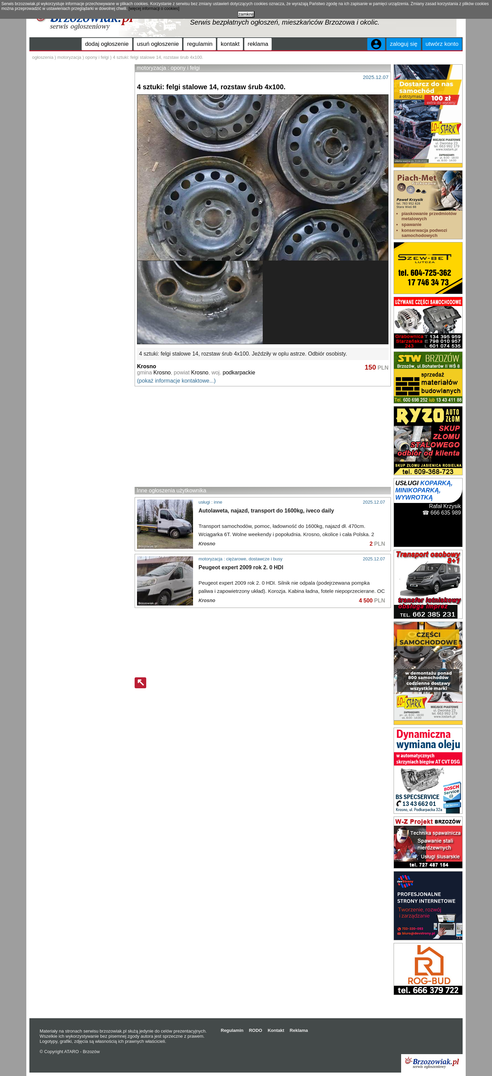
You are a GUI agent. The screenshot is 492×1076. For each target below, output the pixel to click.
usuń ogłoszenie (158, 44)
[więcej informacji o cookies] (153, 8)
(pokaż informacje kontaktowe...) (176, 381)
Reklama (299, 1030)
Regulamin (232, 1030)
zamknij (246, 14)
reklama (258, 44)
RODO (255, 1030)
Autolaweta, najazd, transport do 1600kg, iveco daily (266, 511)
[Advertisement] (263, 436)
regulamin (200, 44)
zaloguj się (403, 44)
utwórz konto (442, 44)
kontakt (230, 44)
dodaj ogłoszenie (107, 44)
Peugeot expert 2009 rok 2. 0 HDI (241, 567)
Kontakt (276, 1030)
